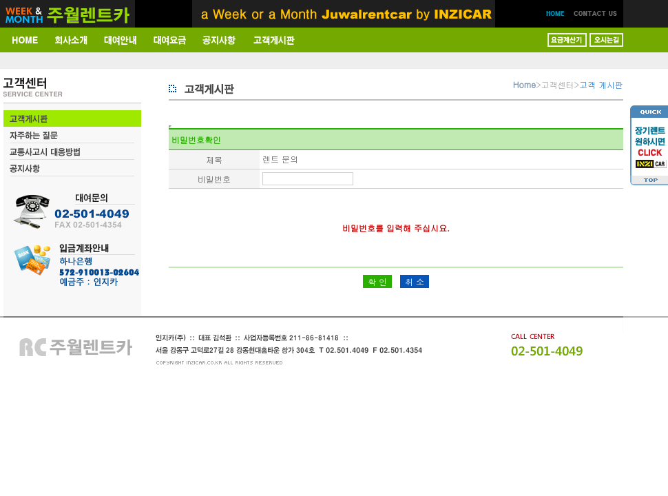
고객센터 (557, 84)
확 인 (377, 281)
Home (524, 84)
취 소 (414, 281)
